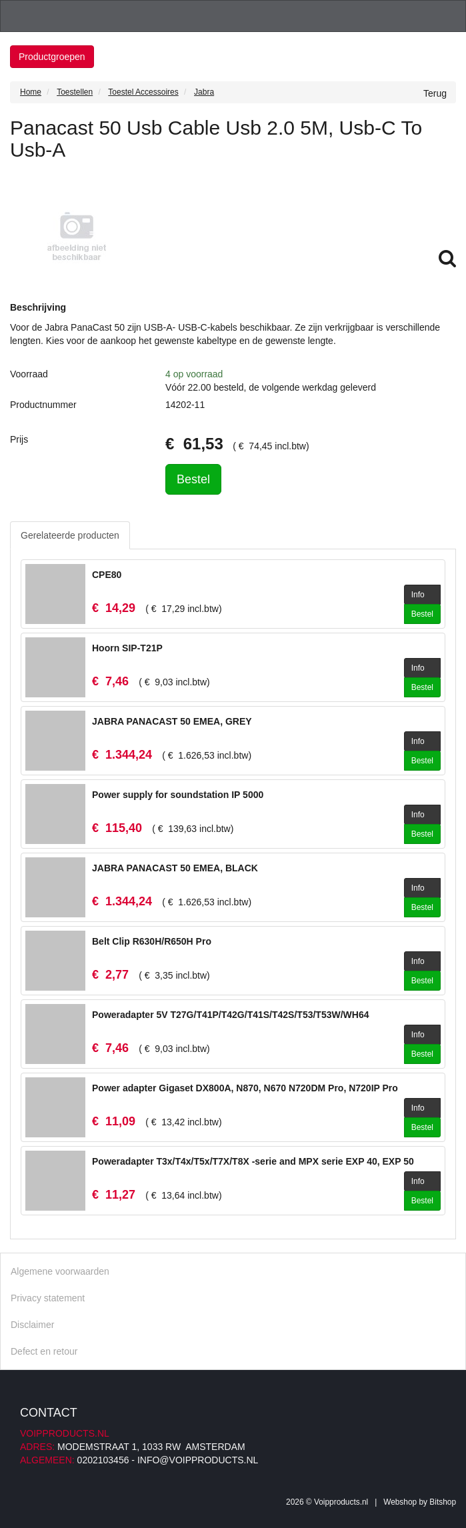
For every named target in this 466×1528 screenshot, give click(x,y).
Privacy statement (48, 1298)
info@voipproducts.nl (197, 1460)
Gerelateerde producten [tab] (70, 535)
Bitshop (442, 1502)
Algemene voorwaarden (60, 1271)
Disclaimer (32, 1324)
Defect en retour (44, 1351)
